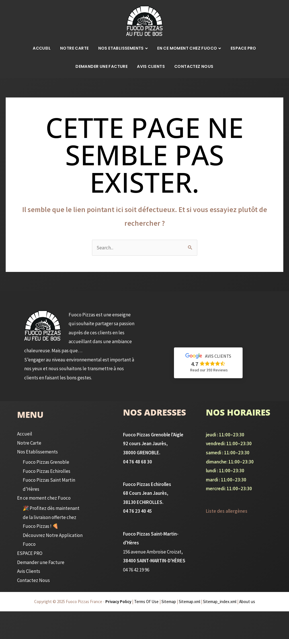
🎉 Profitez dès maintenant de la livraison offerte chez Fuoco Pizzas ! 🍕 (50, 517)
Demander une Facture (101, 66)
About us (247, 602)
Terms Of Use (146, 602)
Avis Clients (151, 66)
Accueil (42, 48)
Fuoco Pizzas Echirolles (46, 471)
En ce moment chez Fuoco (187, 48)
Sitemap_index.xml (219, 602)
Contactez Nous (194, 66)
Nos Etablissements (121, 48)
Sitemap (168, 602)
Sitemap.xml (189, 602)
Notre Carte (74, 48)
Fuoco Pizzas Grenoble (45, 462)
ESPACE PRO (243, 48)
